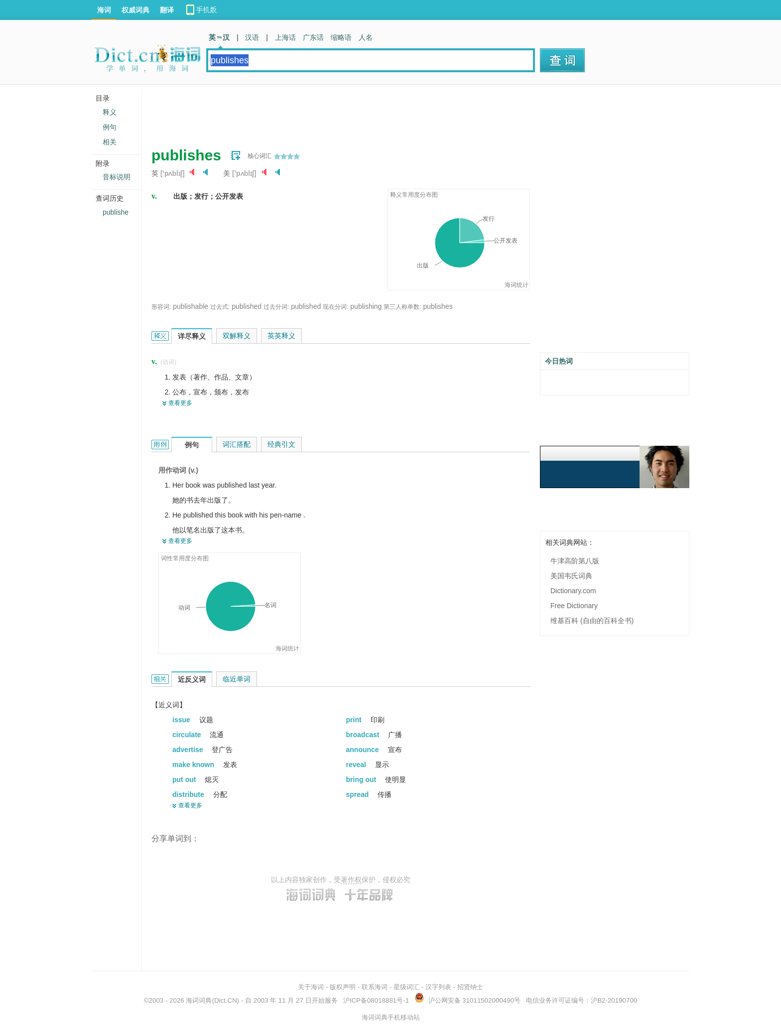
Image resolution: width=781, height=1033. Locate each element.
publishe (116, 212)
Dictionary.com (573, 591)
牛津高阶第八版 (574, 561)
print (355, 720)
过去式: (220, 306)
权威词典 (135, 10)
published (246, 306)
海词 (104, 10)
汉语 (252, 37)
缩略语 (341, 37)
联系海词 (375, 987)
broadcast (364, 735)
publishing (366, 306)
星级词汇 (406, 987)
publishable (190, 306)
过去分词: (276, 306)
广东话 (313, 37)
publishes (438, 306)
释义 (110, 112)
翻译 (167, 10)
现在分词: (335, 306)
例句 (110, 127)
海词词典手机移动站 (391, 1017)
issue (182, 720)
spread (358, 794)
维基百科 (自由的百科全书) (592, 621)
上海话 (285, 37)
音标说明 (116, 177)
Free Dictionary (574, 606)
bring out (362, 779)
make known (194, 765)
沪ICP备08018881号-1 (376, 1000)
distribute (189, 794)
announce (363, 750)
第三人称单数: (402, 306)
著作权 (351, 880)
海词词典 (199, 1000)
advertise (188, 750)
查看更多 (180, 402)
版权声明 (343, 987)
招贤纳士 (470, 987)
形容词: (161, 306)
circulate (187, 735)
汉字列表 (438, 987)
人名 (366, 37)
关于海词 (311, 987)
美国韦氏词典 (571, 576)
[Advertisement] (332, 112)
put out (185, 779)
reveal (357, 765)
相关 (110, 142)
